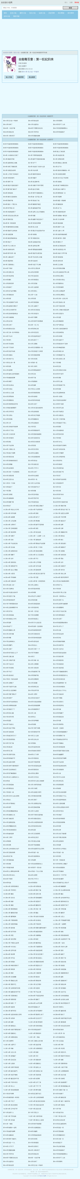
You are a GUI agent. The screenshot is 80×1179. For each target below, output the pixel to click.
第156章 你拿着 (57, 336)
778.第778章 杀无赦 (9, 1120)
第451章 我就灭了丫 (9, 709)
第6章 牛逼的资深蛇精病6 (60, 148)
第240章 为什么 (57, 441)
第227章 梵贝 (32, 426)
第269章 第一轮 (32, 479)
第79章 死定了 (7, 242)
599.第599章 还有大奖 (34, 894)
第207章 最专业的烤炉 (59, 400)
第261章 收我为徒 (58, 468)
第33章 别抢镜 (57, 181)
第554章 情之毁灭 (33, 837)
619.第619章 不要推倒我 (10, 920)
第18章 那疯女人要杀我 (60, 163)
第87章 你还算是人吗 (59, 249)
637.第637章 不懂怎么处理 (11, 943)
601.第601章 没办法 (9, 897)
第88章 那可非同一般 (9, 253)
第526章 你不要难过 (9, 803)
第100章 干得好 (7, 268)
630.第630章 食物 (58, 931)
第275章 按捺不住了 (34, 487)
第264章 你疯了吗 (58, 472)
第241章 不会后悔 (8, 445)
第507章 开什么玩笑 (59, 777)
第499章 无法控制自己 (9, 769)
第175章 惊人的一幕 (9, 362)
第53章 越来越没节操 (34, 208)
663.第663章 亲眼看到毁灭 (61, 973)
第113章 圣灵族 (32, 283)
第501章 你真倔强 (58, 769)
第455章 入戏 (32, 713)
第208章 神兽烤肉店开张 (10, 404)
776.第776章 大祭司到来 (35, 1116)
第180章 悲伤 (57, 366)
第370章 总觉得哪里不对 (10, 607)
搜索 (70, 8)
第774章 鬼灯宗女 (58, 1112)
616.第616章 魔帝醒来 (9, 916)
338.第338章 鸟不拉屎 (34, 566)
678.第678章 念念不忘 (59, 992)
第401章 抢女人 (32, 645)
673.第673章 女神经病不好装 (11, 988)
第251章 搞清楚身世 (34, 457)
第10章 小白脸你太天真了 (10, 155)
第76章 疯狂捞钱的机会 (10, 238)
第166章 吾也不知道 (9, 351)
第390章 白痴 (57, 630)
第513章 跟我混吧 (58, 784)
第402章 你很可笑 (58, 645)
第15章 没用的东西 (58, 159)
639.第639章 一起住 (59, 943)
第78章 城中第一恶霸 (59, 238)
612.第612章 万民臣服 (59, 909)
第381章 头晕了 (57, 619)
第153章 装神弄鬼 (58, 332)
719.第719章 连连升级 (34, 1044)
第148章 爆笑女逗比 (9, 328)
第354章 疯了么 (57, 585)
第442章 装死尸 (7, 698)
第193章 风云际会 (8, 385)
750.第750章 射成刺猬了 (60, 1082)
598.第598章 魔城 (8, 894)
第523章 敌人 (7, 799)
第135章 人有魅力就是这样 (61, 310)
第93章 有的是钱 (58, 257)
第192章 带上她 (57, 381)
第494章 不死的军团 (34, 762)
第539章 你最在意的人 (34, 818)
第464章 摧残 (32, 724)
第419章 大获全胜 (33, 668)
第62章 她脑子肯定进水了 (35, 219)
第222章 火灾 (7, 423)
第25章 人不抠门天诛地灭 (10, 174)
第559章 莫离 (7, 845)
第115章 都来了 (7, 287)
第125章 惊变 (32, 298)
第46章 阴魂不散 (8, 200)
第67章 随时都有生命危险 (10, 227)
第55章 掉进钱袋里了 (9, 212)
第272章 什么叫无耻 (34, 483)
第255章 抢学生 (57, 460)
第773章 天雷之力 (33, 1112)
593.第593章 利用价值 (34, 886)
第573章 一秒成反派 (59, 860)
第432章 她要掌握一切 (59, 683)
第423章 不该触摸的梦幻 (60, 671)
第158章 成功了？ (33, 340)
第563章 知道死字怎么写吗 (36, 848)
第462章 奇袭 (57, 720)
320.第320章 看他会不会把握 (36, 543)
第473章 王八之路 (33, 735)
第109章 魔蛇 (7, 279)
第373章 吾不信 (7, 611)
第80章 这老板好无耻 (34, 242)
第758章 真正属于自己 (34, 1093)
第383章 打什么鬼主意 (34, 622)
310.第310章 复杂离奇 (9, 532)
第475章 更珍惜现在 (9, 739)
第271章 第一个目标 (9, 483)
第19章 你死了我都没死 (10, 166)
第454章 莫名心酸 (8, 713)
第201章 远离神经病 (59, 392)
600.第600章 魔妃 (58, 894)
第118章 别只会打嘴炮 (9, 291)
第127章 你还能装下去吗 (10, 302)
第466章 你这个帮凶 (9, 728)
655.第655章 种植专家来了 (11, 965)
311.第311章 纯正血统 (34, 532)
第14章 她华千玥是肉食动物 (36, 159)
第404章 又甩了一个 (34, 649)
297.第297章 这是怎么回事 (61, 513)
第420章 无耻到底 (58, 668)
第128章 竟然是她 (33, 302)
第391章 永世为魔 (8, 634)
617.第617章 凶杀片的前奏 (36, 916)
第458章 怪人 (32, 717)
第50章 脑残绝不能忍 (34, 204)
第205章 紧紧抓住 (8, 400)
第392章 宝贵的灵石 (34, 634)
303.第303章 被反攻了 (59, 521)
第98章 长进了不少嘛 (34, 264)
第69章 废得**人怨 (58, 227)
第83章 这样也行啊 (33, 246)
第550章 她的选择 (8, 833)
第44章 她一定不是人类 (35, 197)
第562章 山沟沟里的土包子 (11, 848)
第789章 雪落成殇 (58, 1131)
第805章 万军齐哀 (33, 132)
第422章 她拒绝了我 (34, 671)
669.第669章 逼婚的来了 (60, 980)
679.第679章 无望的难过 (10, 995)
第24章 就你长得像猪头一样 (61, 170)
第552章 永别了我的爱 (59, 833)
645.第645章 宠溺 (58, 950)
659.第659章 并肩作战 (34, 969)
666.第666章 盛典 (58, 977)
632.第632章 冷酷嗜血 (34, 935)
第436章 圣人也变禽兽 (9, 690)
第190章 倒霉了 (7, 381)
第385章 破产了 (7, 626)
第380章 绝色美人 (33, 619)
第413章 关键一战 (33, 660)
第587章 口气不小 (33, 879)
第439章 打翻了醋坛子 (9, 694)
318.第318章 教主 (58, 539)
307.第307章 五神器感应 (10, 528)
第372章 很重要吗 (58, 607)
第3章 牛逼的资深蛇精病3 (60, 144)
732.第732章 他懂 (58, 1060)
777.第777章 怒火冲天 (59, 1116)
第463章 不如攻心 (8, 724)
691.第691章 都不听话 (9, 1011)
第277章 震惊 (7, 490)
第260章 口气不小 (33, 468)
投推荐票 (20, 77)
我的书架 (16, 16)
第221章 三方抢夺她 (59, 419)
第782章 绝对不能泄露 (34, 1124)
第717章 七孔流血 (58, 1041)
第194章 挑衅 (32, 385)
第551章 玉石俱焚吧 (34, 833)
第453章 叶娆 (57, 709)
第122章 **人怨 (32, 295)
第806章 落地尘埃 (8, 132)
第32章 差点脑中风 (33, 181)
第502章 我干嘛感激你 (9, 773)
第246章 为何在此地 (59, 449)
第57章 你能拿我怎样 (59, 212)
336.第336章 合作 (58, 562)
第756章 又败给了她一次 (60, 1090)
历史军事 (51, 13)
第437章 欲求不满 (33, 690)
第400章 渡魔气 (7, 645)
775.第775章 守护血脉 (9, 1116)
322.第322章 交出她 (9, 547)
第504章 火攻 (57, 773)
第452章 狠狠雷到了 (34, 709)
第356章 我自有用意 (34, 588)
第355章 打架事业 (8, 588)
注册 (71, 2)
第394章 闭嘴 (7, 637)
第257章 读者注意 (33, 464)
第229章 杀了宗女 (8, 430)
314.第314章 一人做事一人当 (36, 536)
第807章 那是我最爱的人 (60, 128)
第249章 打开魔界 (58, 453)
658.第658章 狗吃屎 (9, 969)
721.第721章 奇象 (8, 1048)
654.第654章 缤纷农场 (59, 962)
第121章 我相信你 (8, 295)
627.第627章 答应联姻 (59, 928)
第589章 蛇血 (7, 882)
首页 (5, 13)
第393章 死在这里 (58, 634)
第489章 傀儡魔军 (58, 754)
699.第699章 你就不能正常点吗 (62, 1018)
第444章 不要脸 (57, 698)
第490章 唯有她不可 (9, 758)
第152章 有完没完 (33, 332)
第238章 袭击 (7, 441)
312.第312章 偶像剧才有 (60, 532)
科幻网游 (61, 13)
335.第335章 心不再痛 (34, 562)
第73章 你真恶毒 (8, 234)
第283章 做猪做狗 (8, 498)
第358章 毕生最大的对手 (10, 592)
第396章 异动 (57, 637)
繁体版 (77, 2)
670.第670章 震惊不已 (9, 984)
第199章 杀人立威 (8, 392)
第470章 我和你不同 (34, 732)
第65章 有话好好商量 (34, 223)
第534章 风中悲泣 (58, 811)
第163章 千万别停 (8, 347)
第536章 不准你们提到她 (35, 815)
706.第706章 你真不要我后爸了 (12, 1029)
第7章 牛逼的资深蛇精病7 (10, 151)
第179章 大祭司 (32, 366)
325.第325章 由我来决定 (10, 551)
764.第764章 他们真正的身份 (36, 1101)
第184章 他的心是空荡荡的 (11, 374)
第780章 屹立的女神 (59, 1120)
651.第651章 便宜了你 (59, 958)
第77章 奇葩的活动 (33, 238)
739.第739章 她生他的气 (10, 1071)
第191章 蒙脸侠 (32, 381)
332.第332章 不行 (33, 558)
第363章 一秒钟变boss (59, 596)
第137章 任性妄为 (33, 313)
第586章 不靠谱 (7, 879)
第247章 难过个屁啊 (9, 453)
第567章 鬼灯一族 (58, 852)
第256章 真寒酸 (7, 464)
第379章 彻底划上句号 (9, 619)
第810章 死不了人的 (59, 124)
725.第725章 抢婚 (33, 1052)
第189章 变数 (57, 377)
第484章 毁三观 (7, 750)
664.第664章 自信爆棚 (9, 977)
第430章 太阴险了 (8, 683)
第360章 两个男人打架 (59, 592)
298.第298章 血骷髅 (9, 517)
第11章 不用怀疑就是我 (35, 155)
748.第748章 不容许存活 (10, 1082)
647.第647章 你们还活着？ (36, 954)
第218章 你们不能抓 (34, 415)
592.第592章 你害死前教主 (11, 886)
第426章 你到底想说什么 (60, 675)
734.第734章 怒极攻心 (34, 1063)
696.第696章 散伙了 (59, 1014)
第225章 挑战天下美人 (59, 423)
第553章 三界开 (7, 837)
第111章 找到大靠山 (59, 279)
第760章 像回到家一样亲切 (11, 1097)
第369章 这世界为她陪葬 (60, 604)
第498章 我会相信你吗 (59, 766)
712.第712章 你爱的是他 (10, 1037)
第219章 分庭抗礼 (58, 415)
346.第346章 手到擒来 (9, 577)
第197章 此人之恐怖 (34, 389)
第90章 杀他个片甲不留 (60, 253)
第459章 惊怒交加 (58, 717)
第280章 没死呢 (7, 494)
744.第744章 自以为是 (59, 1075)
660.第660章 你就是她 (59, 969)
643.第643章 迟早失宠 (9, 950)
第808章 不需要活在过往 (35, 128)
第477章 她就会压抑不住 (60, 739)
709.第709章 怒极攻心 (9, 1033)
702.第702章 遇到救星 (59, 1022)
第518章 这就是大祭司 (34, 792)
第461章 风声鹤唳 (33, 720)
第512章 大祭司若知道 (34, 784)
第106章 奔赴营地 (8, 276)
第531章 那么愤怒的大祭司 (61, 807)
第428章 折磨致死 (33, 679)
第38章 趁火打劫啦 (33, 189)
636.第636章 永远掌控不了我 (61, 939)
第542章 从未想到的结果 (35, 822)
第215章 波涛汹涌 (33, 411)
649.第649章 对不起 (9, 958)
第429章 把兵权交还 (59, 679)
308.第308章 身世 (33, 528)
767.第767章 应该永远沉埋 (36, 1105)
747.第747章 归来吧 (59, 1078)
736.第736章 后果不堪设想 (11, 1067)
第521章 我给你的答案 (34, 796)
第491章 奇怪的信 (33, 758)
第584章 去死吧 (32, 875)
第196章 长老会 (7, 389)
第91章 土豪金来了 (8, 257)
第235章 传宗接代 (8, 438)
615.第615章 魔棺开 (59, 913)
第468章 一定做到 (58, 728)
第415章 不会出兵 (8, 664)
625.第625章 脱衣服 (9, 928)
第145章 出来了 (7, 325)
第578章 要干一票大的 (34, 867)
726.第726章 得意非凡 (59, 1052)
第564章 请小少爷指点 (59, 848)
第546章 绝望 (57, 826)
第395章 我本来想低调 (34, 637)
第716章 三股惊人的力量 (35, 1041)
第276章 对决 (57, 487)
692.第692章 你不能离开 (35, 1011)
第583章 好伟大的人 (9, 875)
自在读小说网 (6, 2)
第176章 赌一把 (32, 362)
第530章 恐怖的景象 (34, 807)
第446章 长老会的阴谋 (34, 702)
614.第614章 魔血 (33, 913)
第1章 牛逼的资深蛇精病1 (10, 144)
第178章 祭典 (7, 366)
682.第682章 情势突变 (9, 999)
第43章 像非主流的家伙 (10, 197)
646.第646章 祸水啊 (9, 954)
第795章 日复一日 (58, 1139)
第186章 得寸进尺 (58, 374)
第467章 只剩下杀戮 (34, 728)
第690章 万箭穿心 (58, 1007)
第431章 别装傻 (32, 683)
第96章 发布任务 (58, 261)
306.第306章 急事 (58, 524)
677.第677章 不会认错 (34, 992)
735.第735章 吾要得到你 (60, 1063)
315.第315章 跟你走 (59, 536)
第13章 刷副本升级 (8, 159)
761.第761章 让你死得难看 (36, 1097)
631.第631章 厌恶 (8, 935)
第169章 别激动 (7, 355)
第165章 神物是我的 (59, 347)
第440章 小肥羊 (32, 694)
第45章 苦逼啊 (57, 197)
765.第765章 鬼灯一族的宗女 (61, 1101)
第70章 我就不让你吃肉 (10, 230)
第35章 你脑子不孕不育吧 (35, 185)
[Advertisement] (40, 34)
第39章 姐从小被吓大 (59, 189)
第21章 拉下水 (57, 166)
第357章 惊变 (57, 588)
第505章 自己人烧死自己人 (11, 777)
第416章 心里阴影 (33, 664)
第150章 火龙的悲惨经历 (60, 328)
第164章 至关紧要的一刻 (35, 347)
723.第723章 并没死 (59, 1048)
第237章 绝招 (57, 438)
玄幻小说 (32, 13)
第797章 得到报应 (33, 1142)
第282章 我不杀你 (58, 494)
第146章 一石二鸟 (33, 325)
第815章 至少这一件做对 (30, 72)
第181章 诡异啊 (7, 370)
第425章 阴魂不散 (33, 675)
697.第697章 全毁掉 (9, 1018)
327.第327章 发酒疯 (59, 551)
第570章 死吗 (57, 856)
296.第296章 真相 (33, 513)
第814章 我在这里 (33, 120)
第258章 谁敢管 (57, 464)
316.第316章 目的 (8, 539)
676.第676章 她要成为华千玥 (11, 992)
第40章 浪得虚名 (8, 193)
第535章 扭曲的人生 (9, 815)
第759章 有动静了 (58, 1093)
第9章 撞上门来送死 (59, 151)
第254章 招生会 (32, 460)
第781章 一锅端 (7, 1124)
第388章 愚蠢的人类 (9, 630)
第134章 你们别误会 (34, 310)
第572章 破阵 (32, 860)
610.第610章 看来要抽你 (10, 909)
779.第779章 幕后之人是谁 (36, 1120)
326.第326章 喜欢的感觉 (35, 551)
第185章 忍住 (32, 374)
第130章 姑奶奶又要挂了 (10, 306)
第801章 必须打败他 (59, 1146)
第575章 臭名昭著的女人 (35, 864)
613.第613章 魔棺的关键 (10, 913)
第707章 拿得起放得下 (34, 1029)
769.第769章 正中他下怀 (10, 1108)
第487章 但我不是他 (9, 754)
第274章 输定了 (7, 487)
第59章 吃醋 (31, 215)
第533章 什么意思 (33, 811)
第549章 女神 (57, 830)
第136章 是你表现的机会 (10, 313)
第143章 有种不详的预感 (35, 321)
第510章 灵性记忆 (58, 781)
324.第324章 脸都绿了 (59, 547)
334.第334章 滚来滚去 (9, 562)
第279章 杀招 (57, 490)
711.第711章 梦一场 (59, 1033)
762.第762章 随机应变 (59, 1097)
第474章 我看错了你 (59, 735)
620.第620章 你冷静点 (34, 920)
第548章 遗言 (32, 830)
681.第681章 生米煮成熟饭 (61, 995)
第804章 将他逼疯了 (59, 132)
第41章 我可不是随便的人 (35, 193)
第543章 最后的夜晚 (59, 822)
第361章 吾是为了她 (9, 596)
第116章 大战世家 (33, 287)
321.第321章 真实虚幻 (59, 543)
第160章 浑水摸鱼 (8, 343)
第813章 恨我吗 (57, 120)
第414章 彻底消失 (58, 660)
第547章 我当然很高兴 (9, 830)
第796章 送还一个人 (9, 1142)
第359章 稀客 (32, 592)
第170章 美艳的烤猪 (34, 355)
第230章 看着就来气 (34, 430)
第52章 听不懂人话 (8, 208)
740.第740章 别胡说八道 (35, 1071)
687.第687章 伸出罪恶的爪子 (61, 1003)
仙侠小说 (42, 13)
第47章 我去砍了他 (33, 200)
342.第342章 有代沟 (59, 570)
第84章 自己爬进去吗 (59, 246)
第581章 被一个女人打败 (35, 871)
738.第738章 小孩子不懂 (60, 1067)
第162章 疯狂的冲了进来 (60, 343)
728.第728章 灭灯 (33, 1056)
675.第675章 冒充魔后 (59, 988)
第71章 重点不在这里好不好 (36, 230)
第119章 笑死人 (32, 291)
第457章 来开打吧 (8, 717)
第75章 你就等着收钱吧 (60, 234)
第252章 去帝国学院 (59, 457)
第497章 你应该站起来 (34, 766)
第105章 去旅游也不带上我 (61, 272)
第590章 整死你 (32, 882)
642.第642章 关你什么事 (60, 946)
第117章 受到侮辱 (58, 287)
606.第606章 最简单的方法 (61, 901)
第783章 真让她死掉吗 (59, 1124)
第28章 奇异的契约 (8, 178)
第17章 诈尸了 (32, 163)
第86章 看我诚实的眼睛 (35, 249)
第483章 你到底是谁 (59, 747)
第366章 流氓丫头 (58, 600)
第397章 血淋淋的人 (9, 641)
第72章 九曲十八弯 (58, 230)
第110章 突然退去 (33, 279)
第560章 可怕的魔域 (34, 845)
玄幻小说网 (43, 1176)
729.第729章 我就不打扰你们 (61, 1056)
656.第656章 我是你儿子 (35, 965)
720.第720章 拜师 (58, 1044)
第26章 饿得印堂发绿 (34, 174)
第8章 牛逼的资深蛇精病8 (35, 151)
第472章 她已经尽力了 (9, 735)
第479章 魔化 (32, 743)
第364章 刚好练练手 (9, 600)
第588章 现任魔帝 (58, 879)
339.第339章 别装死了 (59, 566)
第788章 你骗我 (32, 1131)
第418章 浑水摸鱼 (8, 668)
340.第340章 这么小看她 (10, 570)
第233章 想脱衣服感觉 (34, 434)
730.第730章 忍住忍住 (9, 1060)
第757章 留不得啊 (8, 1093)
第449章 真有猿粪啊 (34, 705)
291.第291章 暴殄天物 (59, 506)
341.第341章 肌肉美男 (34, 570)
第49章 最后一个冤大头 (10, 204)
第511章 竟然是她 (8, 784)
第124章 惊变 (7, 298)
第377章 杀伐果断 (33, 615)
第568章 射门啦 (7, 856)
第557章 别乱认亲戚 (34, 841)
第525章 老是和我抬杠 (59, 799)
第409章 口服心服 (8, 656)
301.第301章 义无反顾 (9, 521)
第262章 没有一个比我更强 (11, 472)
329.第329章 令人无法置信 (36, 555)
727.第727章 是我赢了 (9, 1056)
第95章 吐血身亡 (33, 261)
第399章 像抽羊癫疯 (59, 641)
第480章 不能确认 (58, 743)
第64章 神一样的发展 (9, 223)
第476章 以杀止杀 (33, 739)
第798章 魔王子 (57, 1142)
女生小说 (13, 13)
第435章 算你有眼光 (59, 686)
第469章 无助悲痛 (8, 732)
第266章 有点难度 (33, 475)
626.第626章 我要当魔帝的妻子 (37, 928)
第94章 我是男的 (8, 261)
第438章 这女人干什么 (59, 690)
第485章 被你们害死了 (34, 750)
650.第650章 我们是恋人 (35, 958)
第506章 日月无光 (33, 777)
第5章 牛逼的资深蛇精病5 (35, 148)
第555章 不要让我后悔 (59, 837)
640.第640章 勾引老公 (9, 946)
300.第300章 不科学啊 (59, 517)
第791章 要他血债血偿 (34, 1135)
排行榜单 (71, 13)
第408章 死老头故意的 (59, 653)
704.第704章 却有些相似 (35, 1026)
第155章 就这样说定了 (34, 336)
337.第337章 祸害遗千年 (10, 566)
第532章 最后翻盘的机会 (10, 811)
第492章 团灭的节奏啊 (59, 758)
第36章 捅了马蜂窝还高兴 (60, 185)
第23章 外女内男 (33, 170)
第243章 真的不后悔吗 (59, 445)
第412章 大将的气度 (9, 660)
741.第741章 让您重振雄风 (61, 1071)
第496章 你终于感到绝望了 (11, 766)
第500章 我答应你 (33, 769)
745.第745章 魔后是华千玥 (11, 1078)
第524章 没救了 (32, 799)
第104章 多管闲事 (33, 272)
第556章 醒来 (7, 841)
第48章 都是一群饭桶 (59, 200)
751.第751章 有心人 (9, 1086)
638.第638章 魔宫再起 (34, 943)
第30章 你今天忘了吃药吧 (60, 178)
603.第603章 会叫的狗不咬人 (61, 897)
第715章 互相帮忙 (8, 1041)
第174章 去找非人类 (59, 359)
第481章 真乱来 (7, 747)
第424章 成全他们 (8, 675)
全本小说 (7, 16)
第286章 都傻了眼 (8, 502)
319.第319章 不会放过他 (10, 543)
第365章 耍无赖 (32, 600)
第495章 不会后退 (58, 762)
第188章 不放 (32, 377)
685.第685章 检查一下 (9, 1003)
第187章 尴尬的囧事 (9, 377)
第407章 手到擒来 (33, 653)
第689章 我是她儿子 (34, 1007)
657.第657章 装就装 (59, 965)
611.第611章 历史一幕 (34, 909)
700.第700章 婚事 (8, 1022)
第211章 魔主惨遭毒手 (9, 408)
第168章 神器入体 (58, 351)
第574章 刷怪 (7, 864)
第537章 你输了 (57, 815)
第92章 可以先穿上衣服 (35, 257)
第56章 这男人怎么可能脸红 (36, 212)
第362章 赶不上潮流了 (34, 596)
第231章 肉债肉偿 (58, 430)
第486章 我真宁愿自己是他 (61, 750)
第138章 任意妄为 (58, 313)
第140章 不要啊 (32, 317)
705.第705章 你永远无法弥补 (61, 1026)
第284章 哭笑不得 (33, 498)
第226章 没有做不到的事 (10, 426)
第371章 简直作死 (33, 607)
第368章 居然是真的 (34, 604)
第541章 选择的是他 (9, 822)
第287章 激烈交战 (33, 502)
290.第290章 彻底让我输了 (36, 506)
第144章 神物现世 (58, 321)
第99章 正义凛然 (58, 264)
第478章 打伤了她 (8, 743)
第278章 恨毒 (32, 490)
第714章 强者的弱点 (59, 1037)
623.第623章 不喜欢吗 (34, 924)
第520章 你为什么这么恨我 (11, 796)
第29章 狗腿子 (32, 178)
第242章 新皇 (32, 445)
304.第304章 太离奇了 (9, 524)
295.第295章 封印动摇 (9, 513)
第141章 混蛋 (57, 317)
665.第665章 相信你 (34, 977)
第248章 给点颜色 (33, 453)
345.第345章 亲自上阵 (59, 573)
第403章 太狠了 (7, 649)
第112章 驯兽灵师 (8, 283)
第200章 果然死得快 (34, 392)
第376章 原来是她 (8, 615)
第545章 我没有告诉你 (34, 826)
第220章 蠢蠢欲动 (33, 419)
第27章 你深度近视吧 (59, 174)
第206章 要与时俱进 (34, 400)
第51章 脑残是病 (58, 204)
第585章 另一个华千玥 (59, 875)
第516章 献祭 (57, 788)
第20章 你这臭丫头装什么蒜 (36, 166)
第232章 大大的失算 (9, 434)
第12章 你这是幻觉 (58, 155)
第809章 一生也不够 (9, 128)
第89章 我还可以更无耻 (35, 253)
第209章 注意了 (32, 404)
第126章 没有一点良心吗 (60, 298)
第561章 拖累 (57, 845)
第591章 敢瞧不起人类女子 (61, 882)
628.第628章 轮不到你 (9, 931)
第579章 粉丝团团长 (59, 867)
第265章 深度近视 (8, 475)
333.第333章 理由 (58, 558)
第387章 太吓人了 (58, 626)
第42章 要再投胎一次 (59, 193)
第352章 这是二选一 (9, 585)
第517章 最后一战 (8, 792)
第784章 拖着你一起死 (9, 1127)
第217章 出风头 (7, 415)
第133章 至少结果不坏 (9, 310)
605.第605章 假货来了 (34, 901)
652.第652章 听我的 (9, 962)
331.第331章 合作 (8, 558)
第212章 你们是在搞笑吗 (35, 408)
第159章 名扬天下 (58, 340)
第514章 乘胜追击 (8, 788)
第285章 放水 (57, 498)
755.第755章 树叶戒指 (34, 1090)
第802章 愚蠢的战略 (34, 136)
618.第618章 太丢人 (59, 916)
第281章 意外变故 (33, 494)
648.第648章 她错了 (59, 954)
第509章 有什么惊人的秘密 (36, 781)
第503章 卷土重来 (33, 773)
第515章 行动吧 (32, 788)
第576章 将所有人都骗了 (60, 864)
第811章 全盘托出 (33, 124)
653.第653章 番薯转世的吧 (36, 962)
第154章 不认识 (7, 336)
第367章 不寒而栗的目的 (10, 604)
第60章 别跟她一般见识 (60, 215)
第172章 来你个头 (8, 359)
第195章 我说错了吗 (59, 385)
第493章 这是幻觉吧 (9, 762)
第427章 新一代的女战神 (10, 679)
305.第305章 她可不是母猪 (36, 524)
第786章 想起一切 (58, 1127)
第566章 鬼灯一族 (33, 852)
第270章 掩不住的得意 (59, 479)
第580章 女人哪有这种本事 (11, 871)
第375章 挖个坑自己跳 (59, 611)
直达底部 (32, 77)
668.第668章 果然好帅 (34, 980)
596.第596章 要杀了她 (34, 890)
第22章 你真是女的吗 (9, 170)
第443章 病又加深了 (34, 698)
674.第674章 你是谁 (34, 988)
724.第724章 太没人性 (9, 1052)
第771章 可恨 (57, 1108)
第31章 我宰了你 (8, 181)
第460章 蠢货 (7, 720)
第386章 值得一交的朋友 (35, 626)
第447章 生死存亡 (58, 702)
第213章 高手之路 (58, 408)
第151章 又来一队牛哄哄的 (11, 332)
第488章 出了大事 (33, 754)
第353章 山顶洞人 (33, 585)
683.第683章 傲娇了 (34, 999)
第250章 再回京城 (8, 457)
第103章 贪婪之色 (8, 272)
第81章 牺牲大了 (58, 242)
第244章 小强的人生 (9, 449)
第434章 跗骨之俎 (33, 686)
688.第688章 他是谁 (9, 1007)
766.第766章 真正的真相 (10, 1105)
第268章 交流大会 (8, 479)
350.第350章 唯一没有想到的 (36, 581)
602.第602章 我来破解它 (35, 897)
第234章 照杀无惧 (58, 434)
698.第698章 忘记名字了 (35, 1018)
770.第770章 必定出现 (34, 1108)
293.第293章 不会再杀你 (35, 509)
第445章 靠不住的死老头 (10, 702)
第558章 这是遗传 (58, 841)
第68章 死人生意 (33, 227)
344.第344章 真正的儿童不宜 (36, 573)
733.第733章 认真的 (9, 1063)
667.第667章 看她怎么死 (10, 980)
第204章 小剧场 (57, 396)
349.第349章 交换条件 (9, 581)
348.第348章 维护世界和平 (61, 577)
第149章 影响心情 (33, 328)
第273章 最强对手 (58, 483)
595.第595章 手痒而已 (9, 890)
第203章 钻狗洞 (32, 396)
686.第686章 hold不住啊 (35, 1003)
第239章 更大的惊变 (34, 441)
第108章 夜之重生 (58, 276)
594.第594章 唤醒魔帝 (59, 886)
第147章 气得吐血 (58, 325)
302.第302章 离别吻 (34, 521)
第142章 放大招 (7, 321)
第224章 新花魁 (7, 419)
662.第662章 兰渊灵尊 (34, 973)
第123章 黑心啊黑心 (59, 295)
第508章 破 (6, 781)
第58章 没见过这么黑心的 (10, 215)
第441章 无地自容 (58, 694)
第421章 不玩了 (7, 671)
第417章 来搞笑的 (58, 664)
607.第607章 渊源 (8, 905)
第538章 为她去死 (8, 818)
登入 (66, 2)
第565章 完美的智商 (9, 852)
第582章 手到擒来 (58, 871)
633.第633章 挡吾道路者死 (61, 935)
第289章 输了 (7, 506)
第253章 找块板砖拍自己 (10, 460)
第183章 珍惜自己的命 (59, 370)
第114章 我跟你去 (58, 283)
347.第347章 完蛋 (33, 577)
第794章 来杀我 (32, 1139)
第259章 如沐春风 (8, 468)
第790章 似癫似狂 (8, 1135)
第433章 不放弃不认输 (9, 686)
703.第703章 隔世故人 (9, 1026)
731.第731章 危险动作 (34, 1060)
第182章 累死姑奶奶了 (34, 370)
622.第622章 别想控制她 (10, 924)
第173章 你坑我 (32, 359)
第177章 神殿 (57, 362)
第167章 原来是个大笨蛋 (35, 351)
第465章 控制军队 (58, 724)
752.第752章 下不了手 (34, 1086)
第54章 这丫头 (57, 208)
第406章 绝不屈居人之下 (10, 653)
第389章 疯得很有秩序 (34, 630)
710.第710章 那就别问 (34, 1033)
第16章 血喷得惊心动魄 (10, 163)
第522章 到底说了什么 (59, 796)
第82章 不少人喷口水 (9, 246)
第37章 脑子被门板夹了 (10, 189)
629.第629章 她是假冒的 (35, 931)
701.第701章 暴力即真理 (35, 1022)
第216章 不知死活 (58, 411)
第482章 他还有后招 (34, 747)
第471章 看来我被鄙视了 (60, 732)
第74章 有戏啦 (32, 234)
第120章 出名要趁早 (59, 291)
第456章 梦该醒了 (58, 713)
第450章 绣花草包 (58, 705)
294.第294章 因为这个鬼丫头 (61, 509)
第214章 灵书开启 (8, 411)
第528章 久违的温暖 (59, 803)
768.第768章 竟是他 (59, 1105)
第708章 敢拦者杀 (58, 1029)
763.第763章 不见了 (9, 1101)
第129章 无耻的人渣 (59, 302)
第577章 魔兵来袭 (8, 867)
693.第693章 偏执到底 (59, 1011)
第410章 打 (31, 656)
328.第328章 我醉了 (9, 555)
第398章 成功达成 (33, 641)
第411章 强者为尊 (58, 656)
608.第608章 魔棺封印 (34, 905)
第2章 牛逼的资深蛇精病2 (35, 144)
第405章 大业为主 (58, 649)
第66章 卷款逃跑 (58, 223)
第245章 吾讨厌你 (33, 449)
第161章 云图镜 (32, 343)
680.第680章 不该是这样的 (36, 995)
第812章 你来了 (7, 124)
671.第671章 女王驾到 (34, 984)
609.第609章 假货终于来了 (61, 905)
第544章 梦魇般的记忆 (9, 826)
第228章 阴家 (57, 426)
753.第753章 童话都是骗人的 (61, 1086)
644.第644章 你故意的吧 (35, 950)
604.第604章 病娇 (8, 901)
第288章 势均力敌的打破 (60, 502)
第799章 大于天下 (8, 1146)
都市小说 (23, 13)
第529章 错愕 (7, 807)
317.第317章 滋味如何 (34, 539)
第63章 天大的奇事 (58, 219)
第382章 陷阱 (7, 622)
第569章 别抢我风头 (34, 856)
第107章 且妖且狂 (33, 276)
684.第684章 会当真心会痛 (61, 999)
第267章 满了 (57, 475)
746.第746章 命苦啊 (34, 1078)
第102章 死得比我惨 (59, 268)
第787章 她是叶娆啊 (9, 1131)
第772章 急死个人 (8, 1112)
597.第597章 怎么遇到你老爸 (61, 890)
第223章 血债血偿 (33, 423)
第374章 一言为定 (33, 611)
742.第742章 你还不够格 (10, 1075)
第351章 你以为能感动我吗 (61, 581)
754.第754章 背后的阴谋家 (11, 1090)
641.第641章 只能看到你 (35, 946)
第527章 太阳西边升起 (34, 803)
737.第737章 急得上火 (34, 1067)
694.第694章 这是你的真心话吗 (12, 1014)
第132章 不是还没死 (59, 306)
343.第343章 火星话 (9, 573)
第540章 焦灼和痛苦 (59, 818)
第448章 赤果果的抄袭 (9, 705)
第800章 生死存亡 (33, 1146)
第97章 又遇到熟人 (8, 264)
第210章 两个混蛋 (58, 404)
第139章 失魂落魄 (8, 317)
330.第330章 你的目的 (59, 555)
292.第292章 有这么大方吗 (11, 509)
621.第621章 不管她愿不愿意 (61, 920)
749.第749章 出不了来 (34, 1082)
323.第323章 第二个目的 (35, 547)
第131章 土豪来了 (33, 306)
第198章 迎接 (57, 389)
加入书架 (9, 77)
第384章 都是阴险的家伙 (60, 622)
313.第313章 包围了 (9, 536)
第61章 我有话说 (8, 219)
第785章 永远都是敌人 (34, 1127)
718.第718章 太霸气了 (9, 1044)
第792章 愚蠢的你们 (59, 1135)
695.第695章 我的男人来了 (36, 1014)
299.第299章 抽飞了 (34, 517)
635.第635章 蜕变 (33, 939)
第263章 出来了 (32, 472)
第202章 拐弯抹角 (8, 396)
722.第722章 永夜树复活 (35, 1048)
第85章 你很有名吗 (8, 249)
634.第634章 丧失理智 (9, 939)
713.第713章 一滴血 (34, 1037)
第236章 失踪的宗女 (34, 438)
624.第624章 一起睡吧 (59, 924)
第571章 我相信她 (8, 860)
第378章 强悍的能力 (59, 615)
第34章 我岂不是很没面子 (10, 185)
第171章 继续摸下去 (59, 355)
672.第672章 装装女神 (59, 984)
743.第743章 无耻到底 (34, 1075)
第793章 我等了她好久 (9, 1139)
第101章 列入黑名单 (34, 268)
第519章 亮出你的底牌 (59, 792)
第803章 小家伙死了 (9, 136)
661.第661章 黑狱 (8, 973)
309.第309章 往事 (58, 528)
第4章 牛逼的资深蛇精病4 (10, 148)
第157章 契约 (7, 340)
